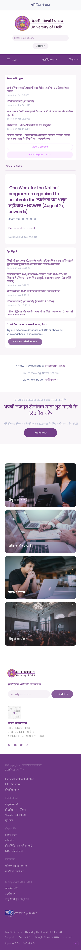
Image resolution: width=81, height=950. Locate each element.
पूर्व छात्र (9, 820)
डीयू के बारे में (11, 804)
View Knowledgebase (25, 341)
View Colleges (40, 146)
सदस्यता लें (62, 694)
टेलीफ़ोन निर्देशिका (14, 871)
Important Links (54, 366)
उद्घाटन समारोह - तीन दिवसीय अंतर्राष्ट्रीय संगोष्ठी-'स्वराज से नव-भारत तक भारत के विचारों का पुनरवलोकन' (39, 137)
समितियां (9, 840)
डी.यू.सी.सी (10, 899)
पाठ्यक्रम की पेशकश (15, 815)
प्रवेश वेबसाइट (40, 432)
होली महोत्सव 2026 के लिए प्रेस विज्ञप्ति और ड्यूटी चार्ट (33, 291)
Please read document (21, 228)
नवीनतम (50, 380)
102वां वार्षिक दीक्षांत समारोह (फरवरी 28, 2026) (30, 301)
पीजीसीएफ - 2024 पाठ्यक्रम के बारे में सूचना (29, 125)
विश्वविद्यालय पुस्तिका (15, 809)
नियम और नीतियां (14, 851)
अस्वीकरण (10, 893)
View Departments (40, 154)
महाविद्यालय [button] (49, 59)
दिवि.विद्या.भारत (12, 784)
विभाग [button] (73, 59)
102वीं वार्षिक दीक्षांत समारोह (20, 101)
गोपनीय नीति (11, 888)
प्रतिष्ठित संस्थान (40, 5)
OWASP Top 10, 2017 (21, 913)
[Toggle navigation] (11, 60)
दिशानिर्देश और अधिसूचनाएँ (18, 845)
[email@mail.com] (29, 694)
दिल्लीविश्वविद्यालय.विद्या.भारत (19, 779)
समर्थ (7, 769)
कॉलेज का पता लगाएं (16, 865)
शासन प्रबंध (10, 835)
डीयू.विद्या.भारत (12, 789)
